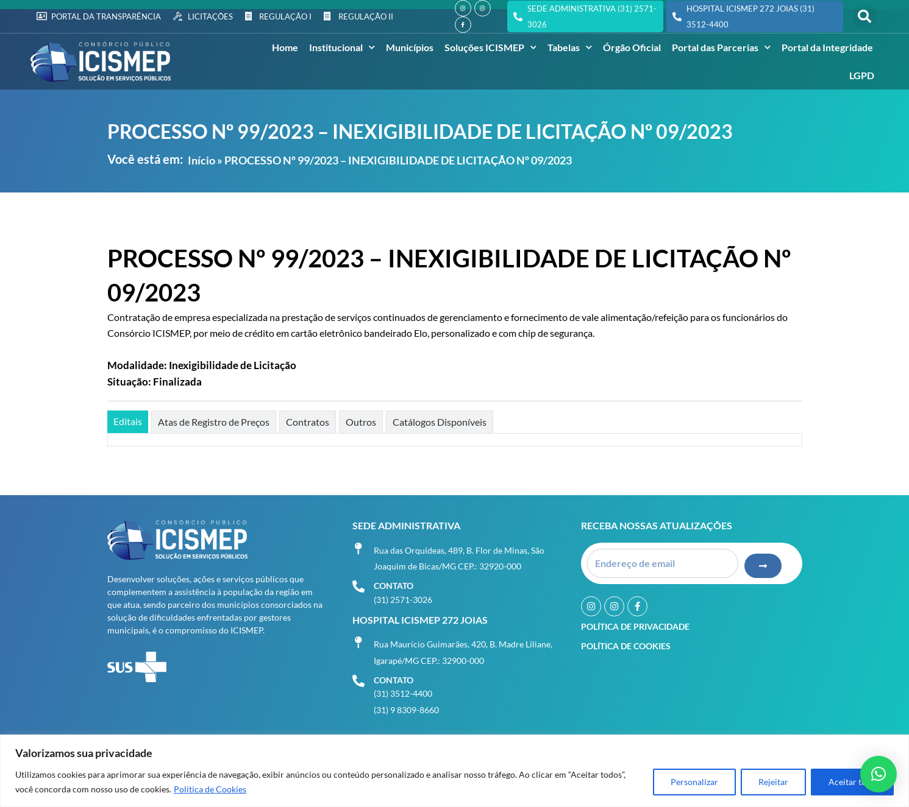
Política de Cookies (210, 789)
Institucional (342, 47)
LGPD (861, 75)
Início (201, 160)
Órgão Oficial (632, 47)
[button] (864, 16)
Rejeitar (773, 782)
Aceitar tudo (852, 782)
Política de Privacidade (635, 626)
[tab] (127, 422)
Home (285, 47)
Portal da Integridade (827, 47)
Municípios (409, 47)
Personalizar (694, 782)
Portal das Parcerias (721, 47)
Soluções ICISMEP (490, 47)
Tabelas (569, 47)
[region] (454, 771)
